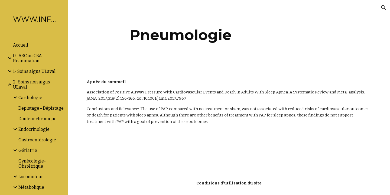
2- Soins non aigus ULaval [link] (31, 84)
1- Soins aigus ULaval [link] (34, 71)
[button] (383, 7)
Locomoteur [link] (30, 176)
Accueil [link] (20, 45)
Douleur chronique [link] (37, 118)
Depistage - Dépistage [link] (41, 108)
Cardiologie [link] (30, 97)
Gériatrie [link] (27, 150)
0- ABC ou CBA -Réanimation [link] (28, 58)
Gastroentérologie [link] (37, 139)
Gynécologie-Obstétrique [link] (32, 163)
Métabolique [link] (31, 187)
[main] (180, 35)
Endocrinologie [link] (34, 129)
